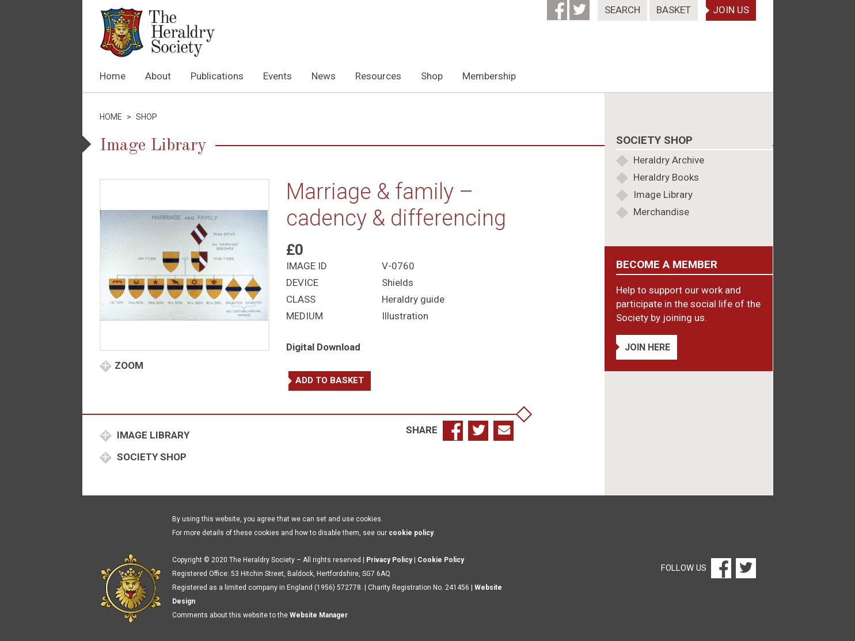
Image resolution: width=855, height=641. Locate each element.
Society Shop (151, 457)
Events (277, 76)
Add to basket (329, 380)
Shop (432, 76)
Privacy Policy (389, 560)
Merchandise (661, 212)
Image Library (152, 435)
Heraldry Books (666, 177)
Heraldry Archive (668, 160)
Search (622, 10)
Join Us (731, 10)
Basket (673, 10)
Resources (378, 76)
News (323, 76)
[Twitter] (580, 6)
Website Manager (319, 615)
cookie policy (411, 533)
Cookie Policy (440, 560)
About (158, 76)
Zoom (129, 365)
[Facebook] (558, 6)
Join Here (647, 347)
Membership (489, 76)
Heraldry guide (413, 299)
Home (113, 76)
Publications (217, 76)
